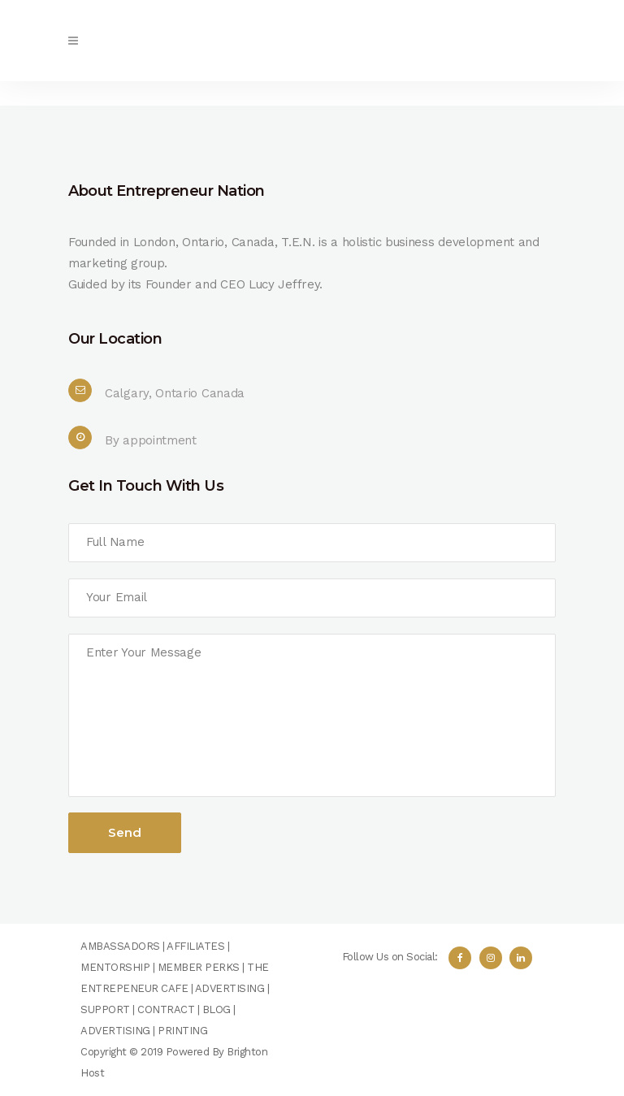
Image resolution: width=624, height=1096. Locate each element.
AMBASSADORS (120, 946)
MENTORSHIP (115, 967)
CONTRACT (165, 1009)
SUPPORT (105, 1009)
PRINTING (182, 1031)
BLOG (216, 1009)
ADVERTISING (230, 988)
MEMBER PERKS (199, 967)
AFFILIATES (195, 946)
